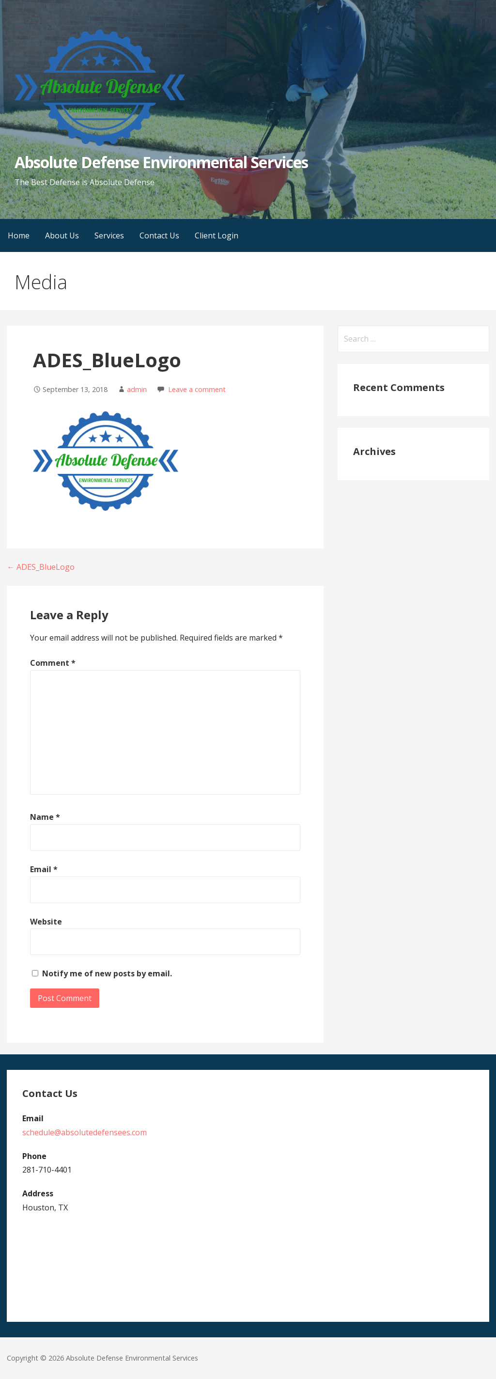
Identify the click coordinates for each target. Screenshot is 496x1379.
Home (19, 235)
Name (45, 817)
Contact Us (159, 235)
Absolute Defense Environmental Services (161, 162)
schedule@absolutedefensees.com (84, 1132)
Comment (53, 663)
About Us (62, 235)
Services (109, 235)
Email (44, 869)
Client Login (216, 235)
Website (46, 921)
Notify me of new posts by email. (107, 973)
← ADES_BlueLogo (41, 567)
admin (137, 389)
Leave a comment (197, 389)
